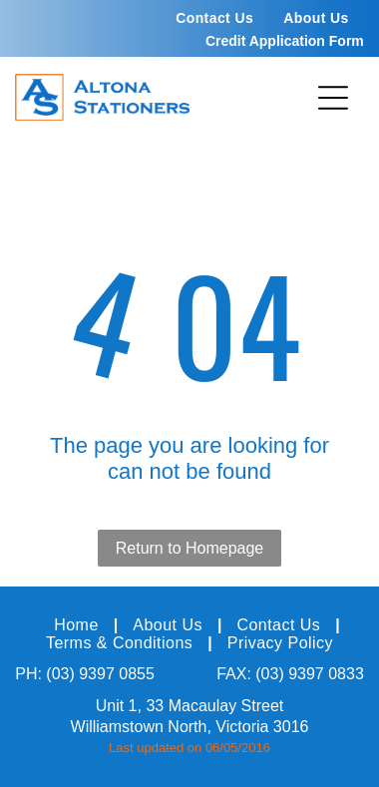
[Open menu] (333, 98)
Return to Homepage (190, 548)
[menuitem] (214, 18)
